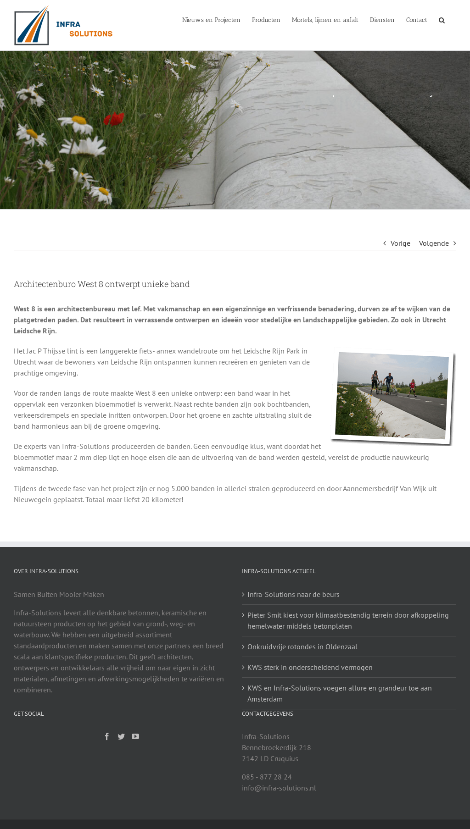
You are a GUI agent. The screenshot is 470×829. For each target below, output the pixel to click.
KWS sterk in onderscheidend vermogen (310, 667)
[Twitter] (121, 736)
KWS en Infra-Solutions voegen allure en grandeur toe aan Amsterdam (339, 693)
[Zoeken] (442, 19)
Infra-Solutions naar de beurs (293, 594)
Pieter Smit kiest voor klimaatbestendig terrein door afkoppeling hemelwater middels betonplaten (348, 620)
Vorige (400, 243)
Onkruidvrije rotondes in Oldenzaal (302, 646)
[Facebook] (107, 736)
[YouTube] (135, 736)
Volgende (434, 243)
